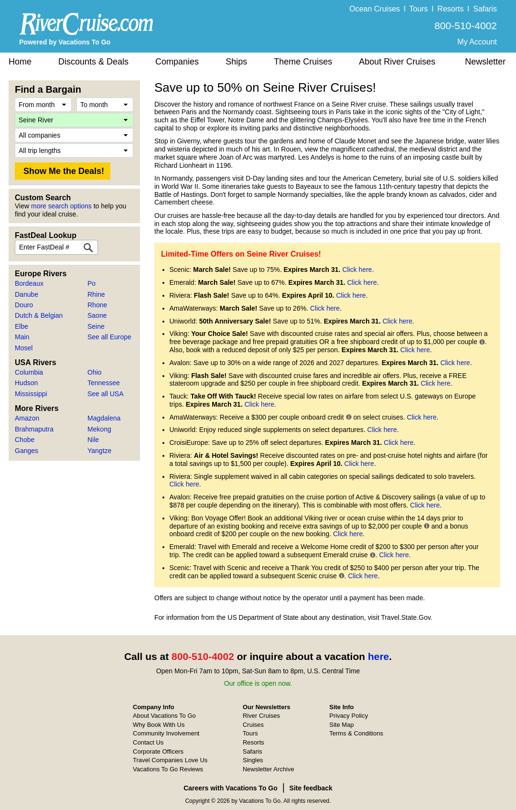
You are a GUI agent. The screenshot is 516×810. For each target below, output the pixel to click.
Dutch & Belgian (39, 315)
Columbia (29, 372)
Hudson (26, 383)
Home (20, 61)
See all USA (105, 394)
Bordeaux (29, 283)
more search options (61, 206)
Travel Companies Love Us (170, 760)
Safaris (485, 9)
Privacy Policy (348, 715)
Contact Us (148, 742)
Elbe (21, 326)
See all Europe (109, 337)
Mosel (23, 348)
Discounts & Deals (93, 61)
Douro (24, 305)
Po (91, 283)
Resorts (450, 9)
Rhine (96, 294)
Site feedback (311, 788)
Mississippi (31, 394)
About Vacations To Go (164, 715)
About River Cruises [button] (397, 61)
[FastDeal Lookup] (88, 247)
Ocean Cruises (374, 9)
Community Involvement (166, 733)
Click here (357, 269)
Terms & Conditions (356, 733)
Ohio (94, 372)
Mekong (99, 429)
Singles (253, 760)
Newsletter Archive (268, 769)
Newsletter (485, 61)
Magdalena (103, 418)
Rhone (97, 305)
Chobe (24, 439)
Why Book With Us (158, 724)
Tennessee (103, 383)
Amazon (27, 418)
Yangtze (99, 450)
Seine (96, 326)
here (378, 656)
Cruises (253, 724)
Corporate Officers (158, 751)
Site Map (341, 724)
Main (22, 337)
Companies (177, 61)
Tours (418, 9)
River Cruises (261, 715)
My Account (477, 42)
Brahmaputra (34, 429)
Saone (97, 315)
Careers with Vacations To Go (230, 788)
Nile (93, 439)
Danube (26, 294)
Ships (236, 61)
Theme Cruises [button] (303, 61)
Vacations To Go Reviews (168, 769)
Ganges (26, 450)
